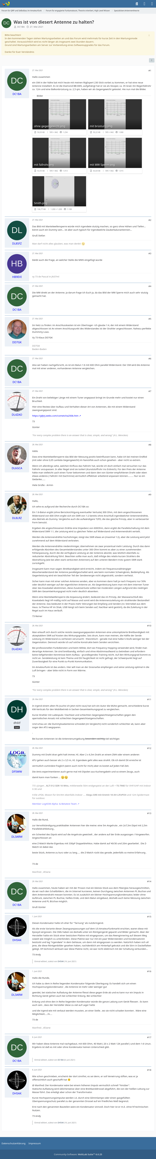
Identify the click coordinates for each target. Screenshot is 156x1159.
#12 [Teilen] (149, 748)
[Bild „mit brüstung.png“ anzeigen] (115, 117)
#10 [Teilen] (149, 625)
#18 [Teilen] (149, 1069)
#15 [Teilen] (149, 916)
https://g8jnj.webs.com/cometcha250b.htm (55, 415)
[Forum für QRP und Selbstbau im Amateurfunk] (6, 4)
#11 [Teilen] (149, 699)
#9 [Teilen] (149, 494)
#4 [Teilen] (149, 286)
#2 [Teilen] (149, 219)
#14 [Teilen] (149, 881)
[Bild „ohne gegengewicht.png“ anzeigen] (59, 117)
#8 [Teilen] (149, 444)
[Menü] (152, 4)
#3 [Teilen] (149, 253)
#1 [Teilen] (149, 70)
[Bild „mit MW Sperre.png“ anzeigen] (115, 155)
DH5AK (61, 961)
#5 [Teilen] (149, 318)
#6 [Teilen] (149, 358)
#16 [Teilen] (149, 971)
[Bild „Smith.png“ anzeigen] (59, 194)
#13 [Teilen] (149, 813)
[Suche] (137, 4)
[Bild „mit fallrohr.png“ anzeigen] (59, 155)
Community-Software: (78, 1154)
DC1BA (21, 26)
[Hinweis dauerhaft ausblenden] (149, 35)
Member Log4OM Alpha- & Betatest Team (54, 803)
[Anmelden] (144, 4)
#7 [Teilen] (149, 391)
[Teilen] (151, 60)
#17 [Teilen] (149, 1037)
